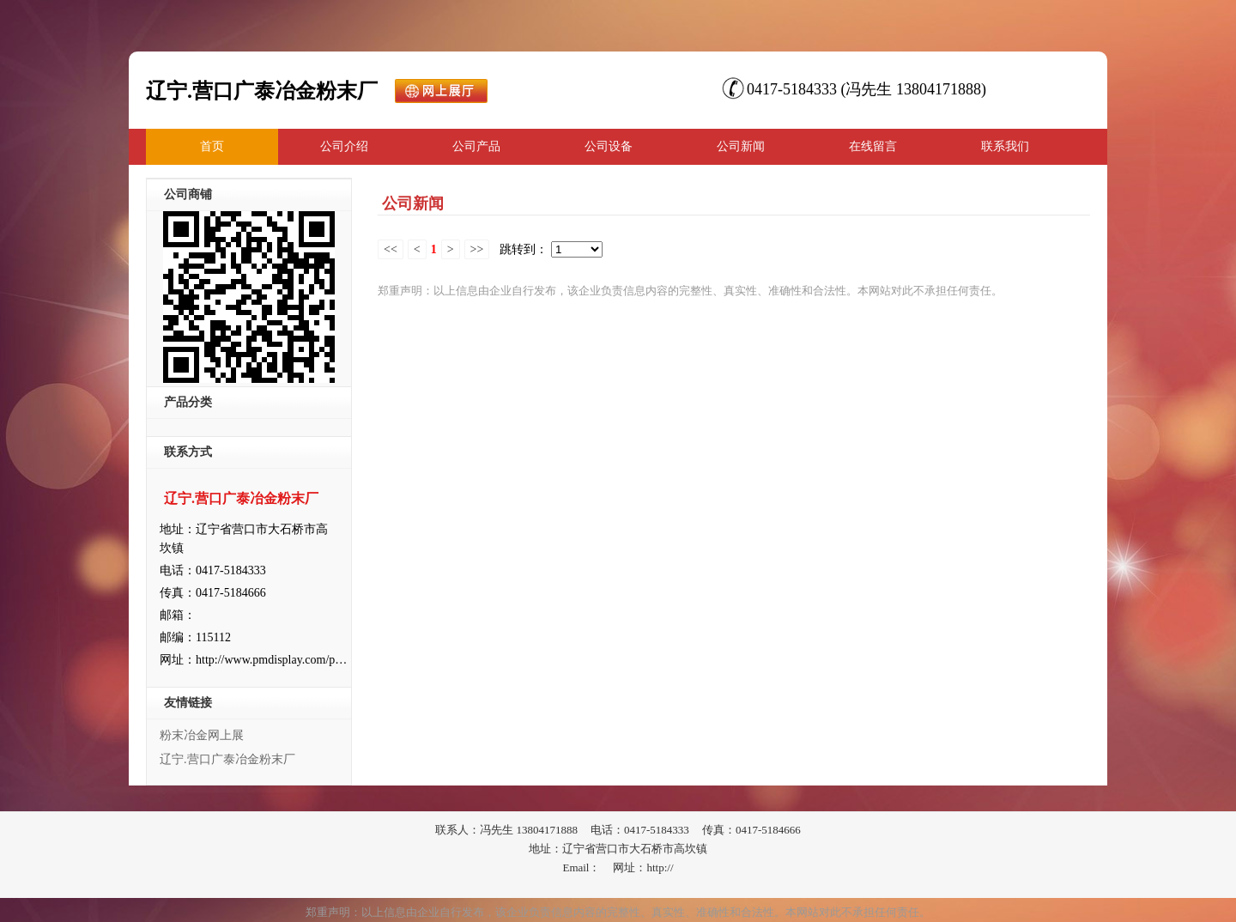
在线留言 (873, 146)
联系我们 (1005, 146)
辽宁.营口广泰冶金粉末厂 (227, 759)
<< (390, 249)
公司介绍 (344, 146)
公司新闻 (741, 146)
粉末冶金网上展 (202, 735)
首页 (212, 146)
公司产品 (476, 146)
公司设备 (609, 146)
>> (477, 249)
